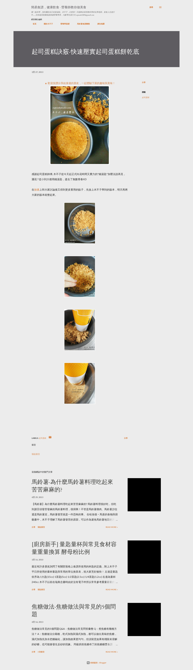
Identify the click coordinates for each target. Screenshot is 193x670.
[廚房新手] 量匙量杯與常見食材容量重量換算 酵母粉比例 (74, 547)
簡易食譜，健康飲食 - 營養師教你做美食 (58, 7)
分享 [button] (144, 82)
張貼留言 (36, 454)
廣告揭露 (99, 24)
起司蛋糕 (145, 97)
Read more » (112, 527)
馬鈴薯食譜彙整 (81, 24)
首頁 (33, 24)
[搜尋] (151, 7)
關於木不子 (46, 24)
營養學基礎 (63, 24)
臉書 (36, 189)
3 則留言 (41, 652)
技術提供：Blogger (96, 662)
